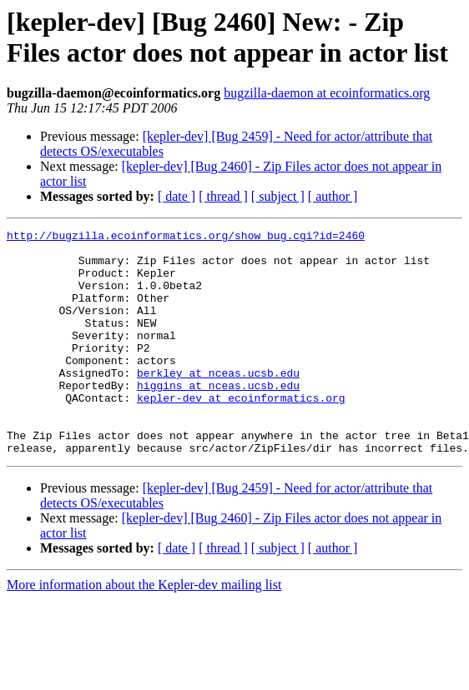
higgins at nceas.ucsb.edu (218, 417)
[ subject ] (278, 196)
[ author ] (333, 196)
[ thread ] (223, 196)
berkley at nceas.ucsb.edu (218, 402)
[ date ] (176, 196)
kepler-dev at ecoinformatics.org (241, 432)
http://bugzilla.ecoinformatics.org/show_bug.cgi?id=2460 (186, 237)
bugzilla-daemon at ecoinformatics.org (327, 93)
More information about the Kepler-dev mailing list (144, 629)
